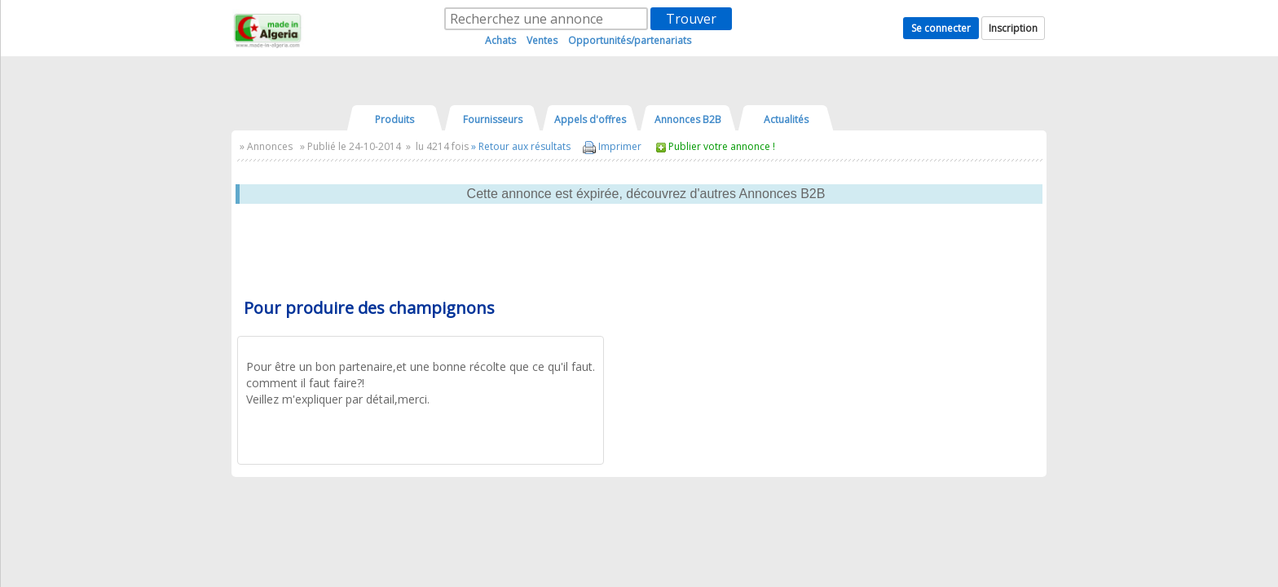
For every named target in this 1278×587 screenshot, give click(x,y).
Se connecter (941, 28)
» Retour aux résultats (521, 146)
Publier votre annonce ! (721, 146)
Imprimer (612, 146)
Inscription (1013, 28)
